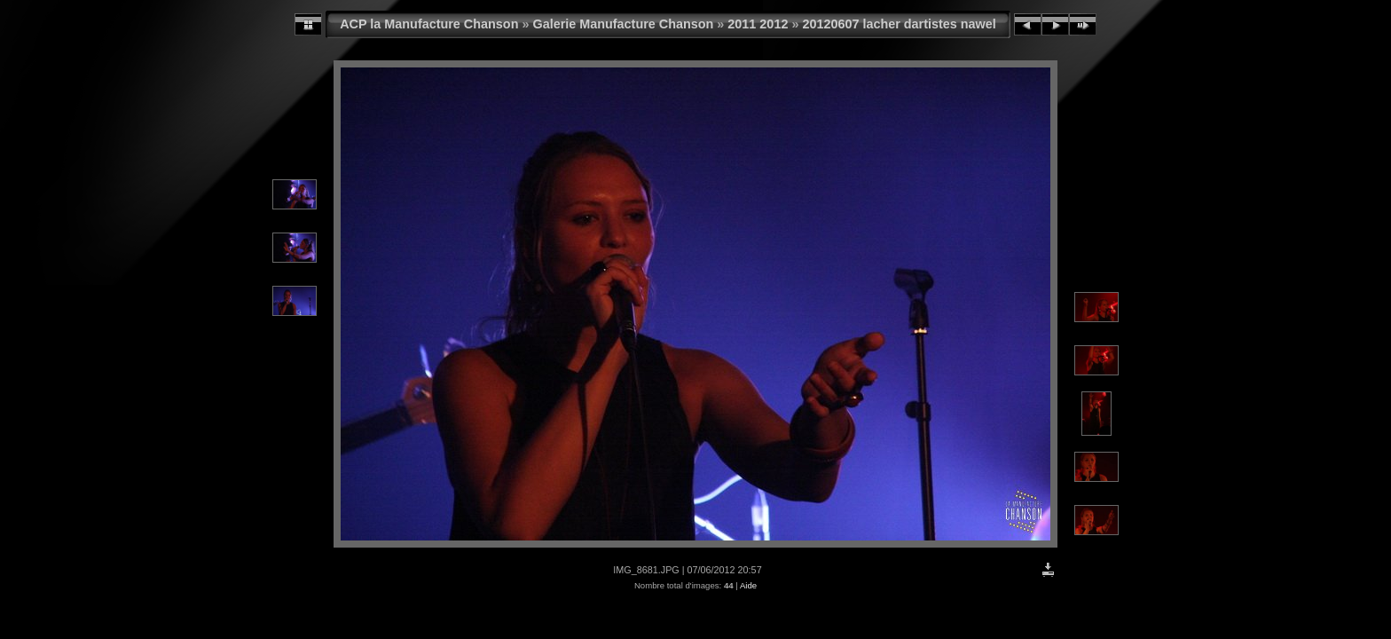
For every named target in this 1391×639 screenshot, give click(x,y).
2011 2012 (757, 24)
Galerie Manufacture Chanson (622, 24)
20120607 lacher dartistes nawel (898, 24)
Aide (748, 585)
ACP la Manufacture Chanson (429, 24)
